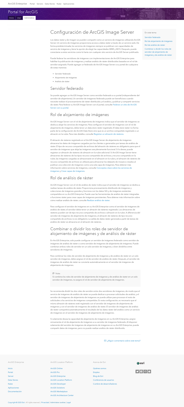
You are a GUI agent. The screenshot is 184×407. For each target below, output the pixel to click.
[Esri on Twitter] (137, 371)
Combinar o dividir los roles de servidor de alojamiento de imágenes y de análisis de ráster (158, 52)
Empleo (96, 372)
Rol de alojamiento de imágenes (158, 41)
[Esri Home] (140, 363)
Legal (69, 402)
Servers (40, 4)
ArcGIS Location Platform (61, 380)
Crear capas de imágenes (73, 171)
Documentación (15, 391)
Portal (32, 4)
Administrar (29, 18)
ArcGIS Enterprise (17, 3)
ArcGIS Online (56, 368)
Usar (19, 18)
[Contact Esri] (149, 371)
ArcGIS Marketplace (58, 391)
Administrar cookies (57, 402)
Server (10, 376)
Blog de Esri (98, 376)
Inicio (11, 18)
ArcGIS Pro (55, 372)
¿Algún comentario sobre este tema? (123, 341)
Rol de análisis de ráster (155, 45)
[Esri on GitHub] (145, 371)
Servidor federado (152, 37)
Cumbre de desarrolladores (105, 384)
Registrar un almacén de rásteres (109, 134)
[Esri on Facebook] (141, 371)
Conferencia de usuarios (103, 380)
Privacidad (45, 402)
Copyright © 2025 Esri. (16, 402)
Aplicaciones (68, 4)
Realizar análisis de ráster (98, 200)
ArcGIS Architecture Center (62, 395)
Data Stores (50, 4)
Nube (59, 4)
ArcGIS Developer (58, 384)
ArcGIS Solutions (57, 388)
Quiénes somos (99, 368)
